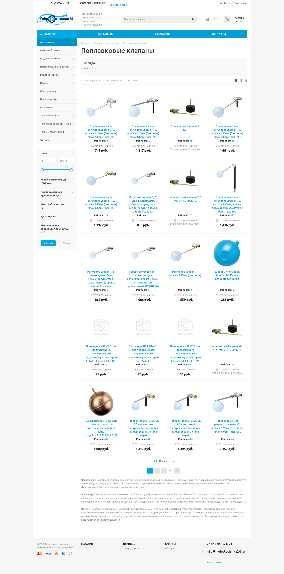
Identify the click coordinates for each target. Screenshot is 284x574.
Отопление (46, 107)
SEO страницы (131, 548)
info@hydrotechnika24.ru (92, 2)
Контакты (219, 34)
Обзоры (169, 548)
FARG (87, 68)
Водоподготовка (50, 74)
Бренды (170, 544)
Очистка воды (48, 91)
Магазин (87, 544)
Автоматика (47, 42)
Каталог (50, 34)
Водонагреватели (50, 58)
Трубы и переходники (52, 132)
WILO (96, 68)
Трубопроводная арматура (55, 123)
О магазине (162, 34)
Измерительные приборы (54, 66)
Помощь (129, 544)
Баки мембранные (50, 50)
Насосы (44, 83)
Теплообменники (49, 115)
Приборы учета (49, 99)
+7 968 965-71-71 (60, 2)
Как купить (105, 34)
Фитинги (45, 140)
